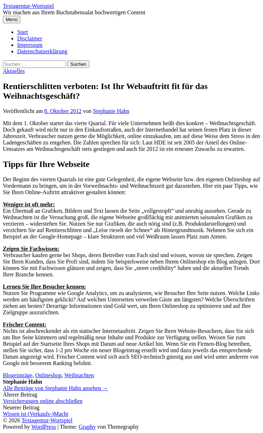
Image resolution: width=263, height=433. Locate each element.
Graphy (87, 427)
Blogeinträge (17, 375)
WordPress (43, 427)
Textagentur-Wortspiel (28, 6)
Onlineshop (48, 375)
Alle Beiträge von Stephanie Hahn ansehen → (55, 388)
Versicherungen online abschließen (42, 401)
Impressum (29, 45)
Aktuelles (14, 71)
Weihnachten (79, 375)
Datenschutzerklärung (42, 51)
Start (22, 32)
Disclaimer (29, 38)
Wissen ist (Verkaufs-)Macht (35, 414)
